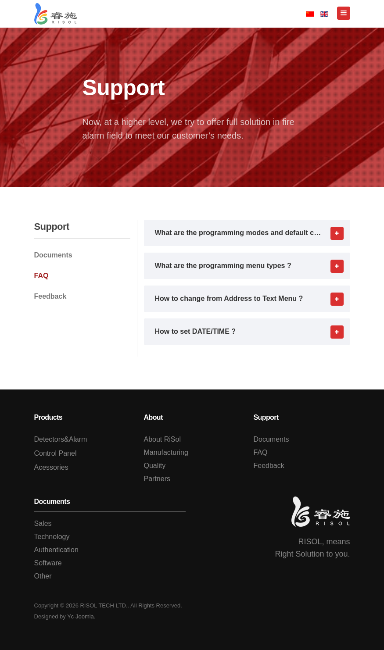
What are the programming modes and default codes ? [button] (252, 233)
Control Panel (55, 453)
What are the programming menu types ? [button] (252, 266)
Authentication (56, 550)
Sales (43, 523)
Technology (52, 536)
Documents (53, 255)
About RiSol (162, 439)
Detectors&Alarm (60, 439)
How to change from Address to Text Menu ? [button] (252, 299)
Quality (155, 465)
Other (43, 576)
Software (48, 563)
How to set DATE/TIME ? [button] (252, 331)
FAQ (41, 275)
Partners (157, 478)
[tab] (247, 233)
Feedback (50, 296)
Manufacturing (166, 452)
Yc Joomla (80, 616)
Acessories (51, 467)
